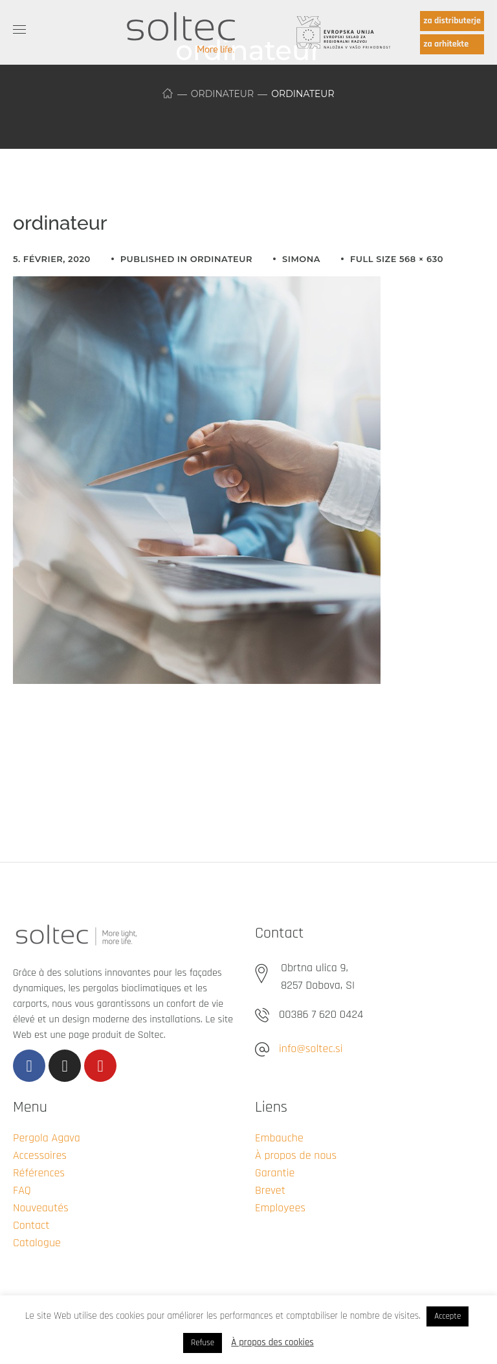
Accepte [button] (447, 1316)
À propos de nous (296, 1155)
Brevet (270, 1190)
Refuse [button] (202, 1342)
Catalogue (37, 1242)
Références (39, 1172)
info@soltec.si (310, 1048)
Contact (31, 1225)
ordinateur (222, 94)
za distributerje (452, 21)
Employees (280, 1207)
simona (301, 259)
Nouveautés (41, 1207)
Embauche (279, 1137)
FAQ (22, 1190)
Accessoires (40, 1155)
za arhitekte (446, 44)
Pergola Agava (46, 1137)
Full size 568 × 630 (396, 259)
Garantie (274, 1172)
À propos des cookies (272, 1342)
